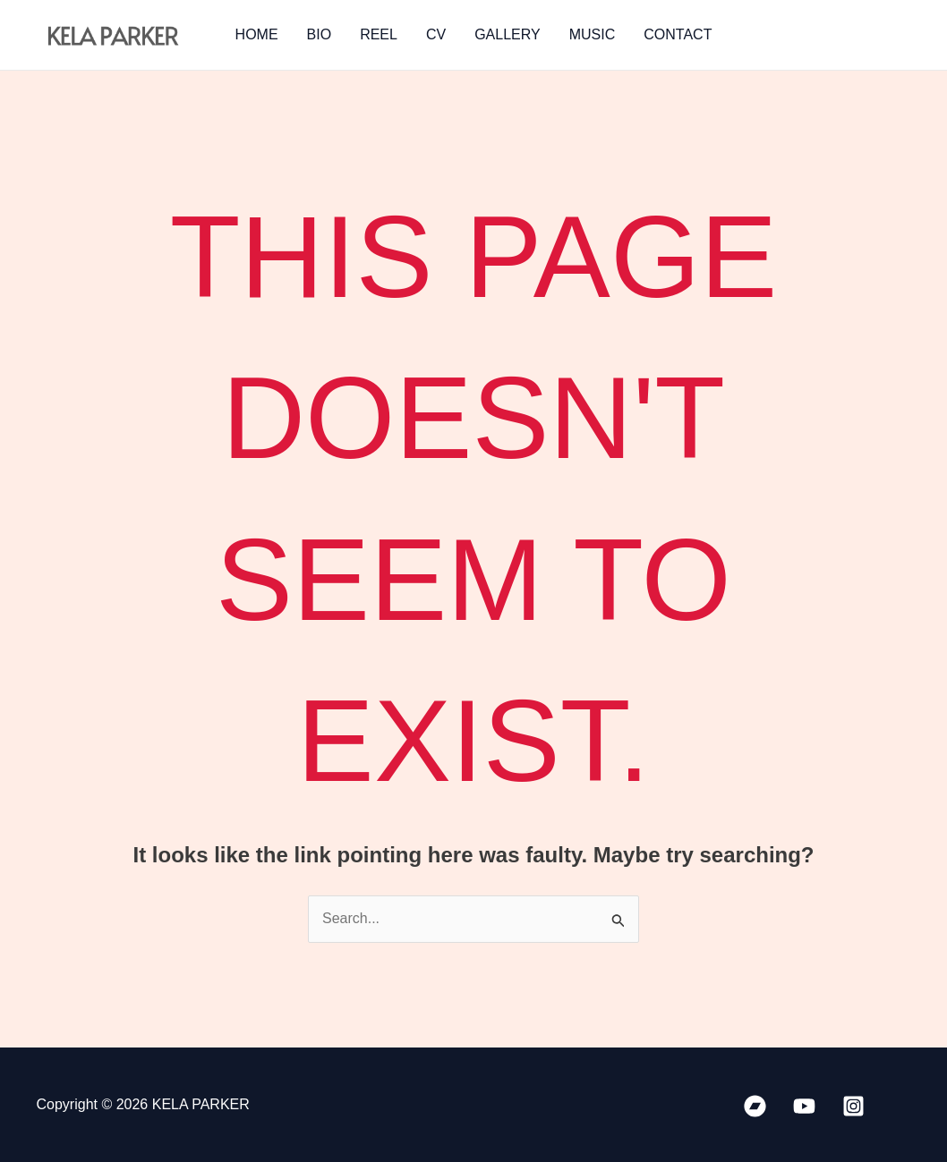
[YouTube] (804, 1106)
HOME (256, 34)
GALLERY (507, 34)
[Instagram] (853, 1106)
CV (436, 34)
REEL (378, 34)
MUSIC (592, 34)
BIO (319, 34)
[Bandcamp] (755, 1106)
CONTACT (678, 34)
